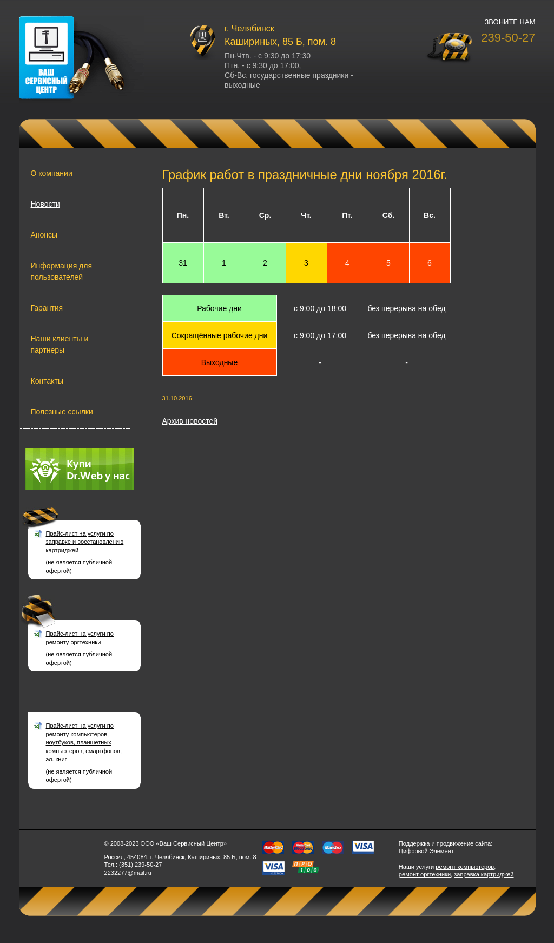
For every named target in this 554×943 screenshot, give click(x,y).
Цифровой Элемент (426, 851)
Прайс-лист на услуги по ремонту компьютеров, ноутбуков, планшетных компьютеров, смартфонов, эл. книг (84, 742)
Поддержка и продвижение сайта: (445, 843)
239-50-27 (508, 37)
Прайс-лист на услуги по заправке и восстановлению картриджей (85, 541)
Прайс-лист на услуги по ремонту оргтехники (80, 637)
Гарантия (47, 308)
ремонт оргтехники (425, 874)
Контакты (47, 381)
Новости (45, 204)
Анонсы (44, 234)
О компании (51, 173)
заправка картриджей (483, 874)
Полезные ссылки (62, 411)
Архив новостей (190, 421)
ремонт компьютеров (465, 866)
